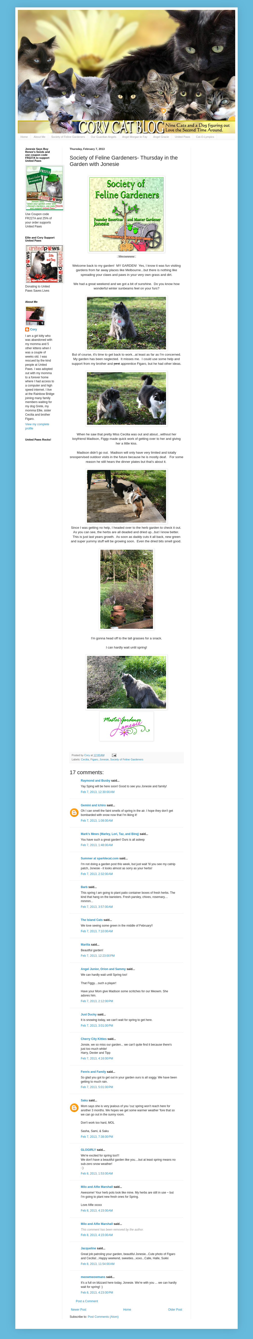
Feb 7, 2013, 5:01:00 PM (97, 1087)
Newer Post (78, 1309)
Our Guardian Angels (103, 136)
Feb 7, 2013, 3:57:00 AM (97, 907)
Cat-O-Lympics (205, 136)
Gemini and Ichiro (93, 805)
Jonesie (104, 759)
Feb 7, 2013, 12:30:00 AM (97, 792)
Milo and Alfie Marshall (97, 1187)
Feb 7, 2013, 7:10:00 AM (97, 931)
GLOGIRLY (88, 1150)
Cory (33, 329)
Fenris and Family (93, 1072)
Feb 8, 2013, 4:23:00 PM (97, 1292)
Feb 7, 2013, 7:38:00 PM (97, 1136)
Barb (84, 887)
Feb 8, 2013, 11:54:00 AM (97, 1264)
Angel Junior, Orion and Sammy (103, 969)
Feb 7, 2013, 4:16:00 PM (97, 1058)
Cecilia (85, 759)
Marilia (85, 944)
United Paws (182, 136)
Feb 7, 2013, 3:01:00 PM (97, 1025)
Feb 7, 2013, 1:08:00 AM (97, 820)
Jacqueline (88, 1248)
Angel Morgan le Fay (135, 136)
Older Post (175, 1309)
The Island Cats (92, 920)
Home (24, 136)
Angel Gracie (161, 136)
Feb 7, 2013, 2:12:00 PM (97, 1001)
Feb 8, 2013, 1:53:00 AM (97, 1173)
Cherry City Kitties (94, 1039)
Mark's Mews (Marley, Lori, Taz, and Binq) (110, 834)
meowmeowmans (93, 1277)
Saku (84, 1100)
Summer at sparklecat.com (100, 858)
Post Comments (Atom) (103, 1317)
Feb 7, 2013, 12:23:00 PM (98, 955)
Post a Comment (87, 1301)
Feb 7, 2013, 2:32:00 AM (97, 874)
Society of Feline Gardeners (68, 136)
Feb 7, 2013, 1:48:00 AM (97, 845)
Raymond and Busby (95, 780)
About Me (39, 136)
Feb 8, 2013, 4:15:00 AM (97, 1210)
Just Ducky (89, 1014)
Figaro (94, 759)
